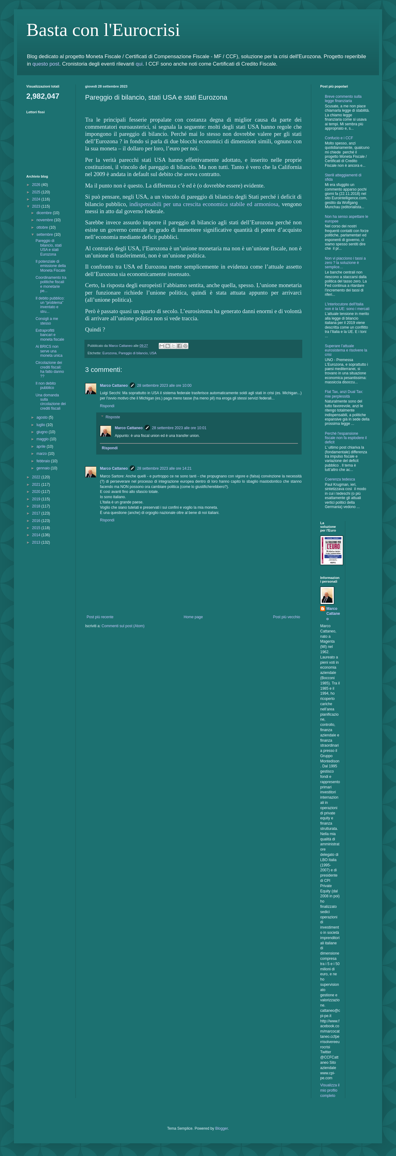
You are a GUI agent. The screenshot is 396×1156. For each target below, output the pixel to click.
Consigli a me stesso (47, 321)
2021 (36, 484)
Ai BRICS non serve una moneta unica (49, 351)
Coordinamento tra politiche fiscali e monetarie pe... (51, 284)
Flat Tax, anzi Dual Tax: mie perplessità (344, 394)
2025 (36, 192)
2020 (36, 492)
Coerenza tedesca (340, 479)
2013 (36, 542)
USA (153, 353)
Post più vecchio (286, 617)
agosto (43, 417)
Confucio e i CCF (339, 138)
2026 (36, 185)
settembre (45, 234)
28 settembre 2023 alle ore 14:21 (164, 468)
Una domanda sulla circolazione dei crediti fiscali (51, 402)
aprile (42, 446)
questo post (45, 64)
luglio (41, 425)
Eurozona (109, 353)
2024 (36, 199)
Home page (193, 617)
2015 (36, 528)
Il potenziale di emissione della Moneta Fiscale (51, 266)
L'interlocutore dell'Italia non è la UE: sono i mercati (347, 306)
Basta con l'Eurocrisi (103, 29)
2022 (36, 477)
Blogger (221, 1128)
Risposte (112, 417)
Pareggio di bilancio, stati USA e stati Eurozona (49, 247)
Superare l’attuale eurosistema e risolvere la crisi (346, 350)
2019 (36, 499)
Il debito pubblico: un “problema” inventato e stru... (50, 305)
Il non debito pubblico (46, 385)
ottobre (43, 227)
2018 (36, 506)
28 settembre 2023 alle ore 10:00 (164, 385)
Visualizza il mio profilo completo (329, 1090)
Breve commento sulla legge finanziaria (343, 98)
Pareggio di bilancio (133, 353)
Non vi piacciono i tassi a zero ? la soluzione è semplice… (345, 263)
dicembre (45, 213)
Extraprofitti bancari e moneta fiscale (50, 335)
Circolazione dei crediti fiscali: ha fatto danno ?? (50, 369)
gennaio (44, 468)
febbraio (44, 461)
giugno (43, 432)
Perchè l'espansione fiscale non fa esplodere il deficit (346, 438)
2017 (36, 513)
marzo (42, 453)
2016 (36, 521)
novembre (45, 220)
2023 (36, 206)
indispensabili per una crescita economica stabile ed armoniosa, (204, 204)
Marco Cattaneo (114, 385)
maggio (43, 439)
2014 (36, 535)
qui (139, 64)
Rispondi (107, 406)
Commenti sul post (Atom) (122, 626)
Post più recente (100, 617)
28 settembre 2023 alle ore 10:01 (179, 428)
